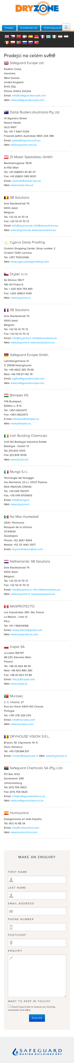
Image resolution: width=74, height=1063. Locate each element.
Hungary (60, 36)
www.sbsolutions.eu (44, 230)
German (36, 36)
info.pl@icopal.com (23, 679)
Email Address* (21, 903)
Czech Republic (12, 36)
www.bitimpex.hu (21, 423)
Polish (12, 42)
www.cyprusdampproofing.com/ (30, 261)
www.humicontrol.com (24, 832)
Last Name (17, 887)
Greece (48, 36)
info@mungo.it (20, 500)
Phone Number (21, 919)
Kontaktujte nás (28, 27)
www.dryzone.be (21, 230)
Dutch (66, 36)
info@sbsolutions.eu (46, 225)
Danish (24, 36)
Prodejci (9, 27)
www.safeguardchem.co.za (27, 800)
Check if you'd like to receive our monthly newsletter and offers (31, 1007)
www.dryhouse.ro (56, 755)
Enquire (37, 1018)
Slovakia (30, 42)
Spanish (30, 36)
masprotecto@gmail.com (27, 630)
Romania (7, 42)
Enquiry (15, 950)
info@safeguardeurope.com (29, 95)
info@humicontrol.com (25, 827)
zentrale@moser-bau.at (26, 181)
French (42, 36)
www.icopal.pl (19, 683)
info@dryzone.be (22, 225)
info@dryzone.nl (22, 589)
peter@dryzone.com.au (26, 140)
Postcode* (17, 935)
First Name (17, 872)
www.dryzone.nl (20, 594)
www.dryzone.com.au (24, 144)
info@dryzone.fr (21, 338)
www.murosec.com (22, 724)
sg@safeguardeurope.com (28, 378)
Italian (54, 36)
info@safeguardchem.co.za (28, 796)
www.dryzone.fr (20, 342)
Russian (24, 42)
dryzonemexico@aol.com (27, 549)
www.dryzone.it (20, 504)
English (7, 36)
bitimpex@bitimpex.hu (26, 419)
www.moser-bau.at (22, 185)
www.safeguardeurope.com (27, 100)
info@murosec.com (23, 719)
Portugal (18, 42)
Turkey (36, 42)
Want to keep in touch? (29, 1001)
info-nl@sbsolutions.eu (47, 589)
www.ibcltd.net (19, 459)
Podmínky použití (53, 27)
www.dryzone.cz (21, 297)
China (18, 36)
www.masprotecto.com (24, 634)
